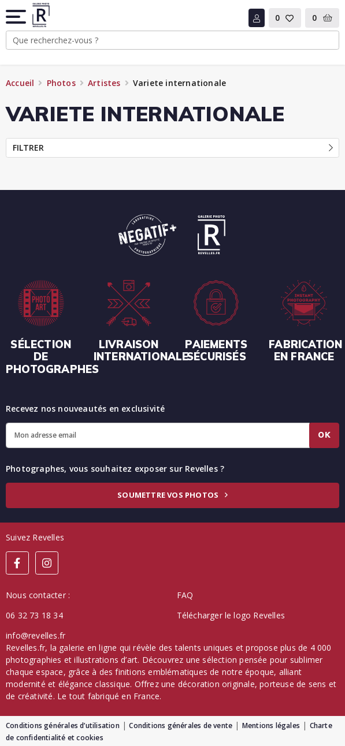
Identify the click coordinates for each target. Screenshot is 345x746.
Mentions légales (271, 725)
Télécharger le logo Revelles (231, 615)
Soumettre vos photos (172, 495)
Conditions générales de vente (180, 725)
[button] (17, 16)
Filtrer (173, 147)
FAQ (185, 595)
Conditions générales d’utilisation (63, 725)
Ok (324, 434)
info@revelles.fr (35, 635)
